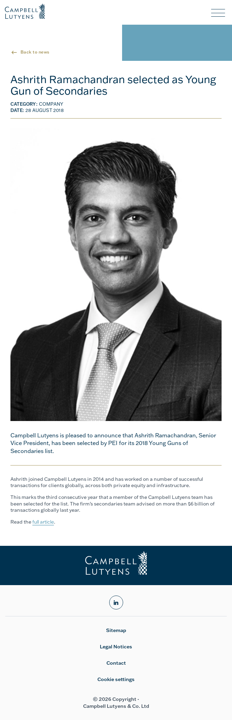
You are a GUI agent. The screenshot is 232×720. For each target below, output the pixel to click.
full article (43, 522)
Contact (116, 663)
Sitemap (116, 630)
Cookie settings (116, 679)
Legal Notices (116, 647)
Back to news (35, 52)
